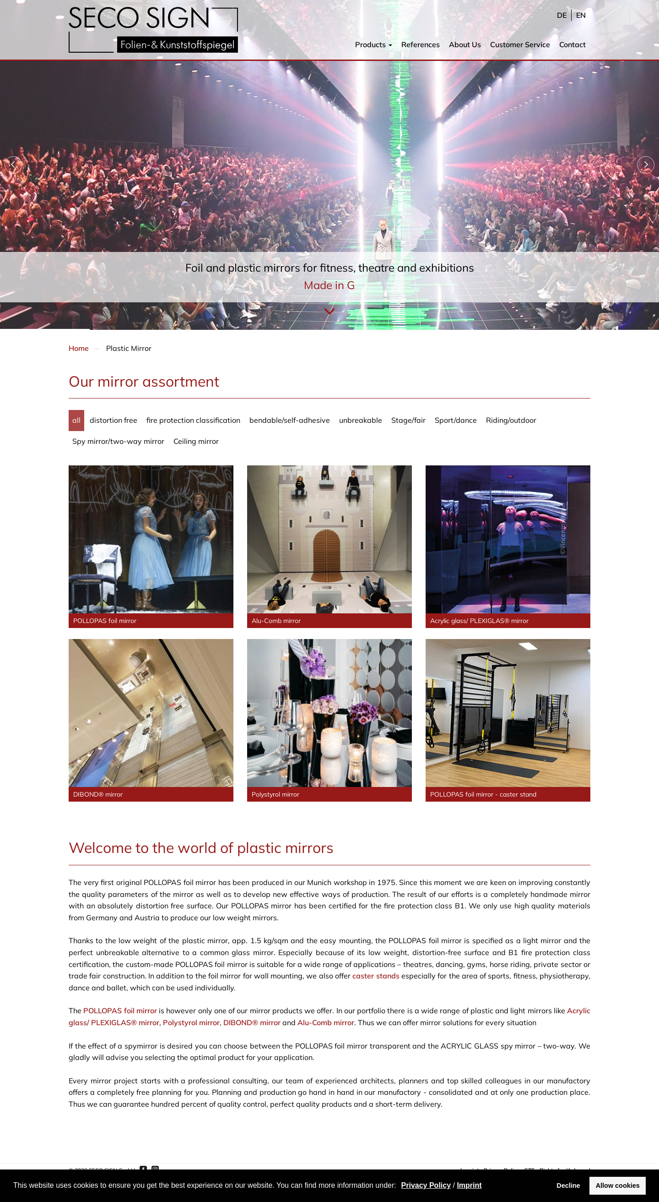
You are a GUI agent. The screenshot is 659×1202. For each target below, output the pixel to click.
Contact (572, 44)
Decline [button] (568, 1185)
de (562, 15)
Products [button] (373, 44)
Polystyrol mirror (191, 1022)
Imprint (469, 1185)
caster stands (375, 975)
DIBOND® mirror (252, 1022)
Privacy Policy (426, 1185)
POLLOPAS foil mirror (120, 1010)
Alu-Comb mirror (325, 1022)
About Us (465, 44)
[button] (399, 1186)
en (581, 15)
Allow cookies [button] (618, 1185)
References (420, 44)
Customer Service (520, 44)
